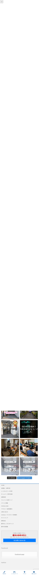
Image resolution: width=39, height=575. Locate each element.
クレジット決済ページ (6, 500)
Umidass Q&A (4, 506)
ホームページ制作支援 (6, 494)
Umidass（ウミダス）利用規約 (9, 515)
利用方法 (4, 572)
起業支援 (3, 497)
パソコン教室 (4, 503)
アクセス (24, 572)
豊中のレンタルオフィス (7, 523)
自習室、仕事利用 (5, 488)
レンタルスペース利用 (6, 491)
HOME (2, 485)
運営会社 (3, 520)
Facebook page (19, 554)
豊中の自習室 (4, 526)
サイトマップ (4, 518)
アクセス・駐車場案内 (6, 509)
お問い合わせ (4, 512)
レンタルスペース (14, 572)
